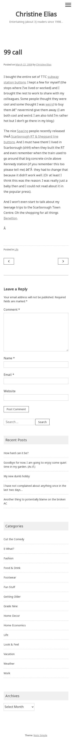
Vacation (9, 654)
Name (9, 358)
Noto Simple (40, 735)
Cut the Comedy (14, 539)
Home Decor (12, 616)
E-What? (9, 549)
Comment (12, 309)
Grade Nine (11, 606)
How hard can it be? (16, 453)
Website (10, 391)
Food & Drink (12, 568)
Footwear (10, 577)
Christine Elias (36, 14)
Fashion (8, 558)
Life (16, 249)
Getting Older (12, 596)
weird (50, 104)
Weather (9, 663)
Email (9, 375)
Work (7, 673)
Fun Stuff (9, 587)
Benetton (10, 218)
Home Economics (15, 625)
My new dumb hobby (17, 476)
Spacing (22, 131)
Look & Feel (11, 644)
